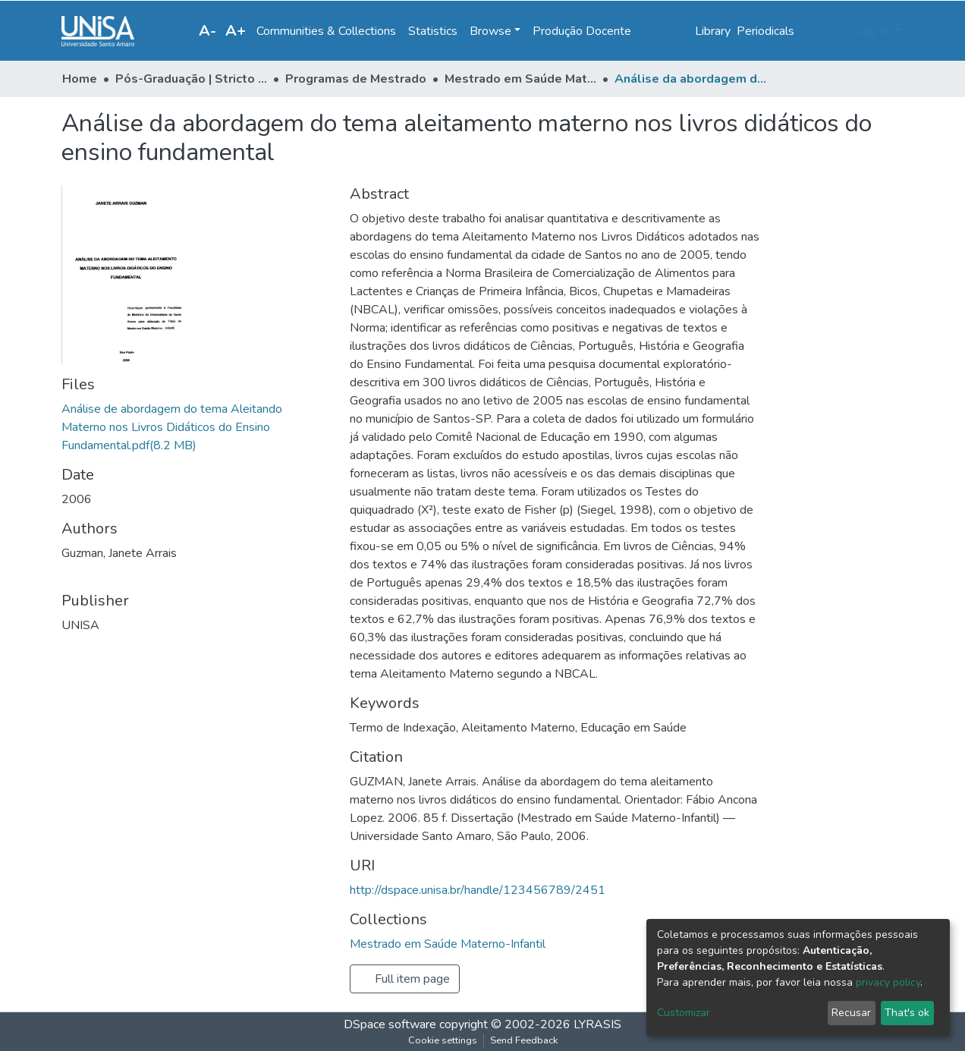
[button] (839, 31)
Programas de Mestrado (355, 79)
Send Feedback (524, 1040)
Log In (873, 31)
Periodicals (765, 31)
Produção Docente (582, 31)
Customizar (683, 1012)
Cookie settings (442, 1040)
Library (713, 31)
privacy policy (888, 982)
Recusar (851, 1012)
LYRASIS (597, 1024)
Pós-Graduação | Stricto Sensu (191, 79)
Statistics (432, 31)
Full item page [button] (405, 979)
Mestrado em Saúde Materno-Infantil (520, 79)
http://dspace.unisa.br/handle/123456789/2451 (477, 890)
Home (79, 79)
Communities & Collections (326, 31)
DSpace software (390, 1024)
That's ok (907, 1012)
